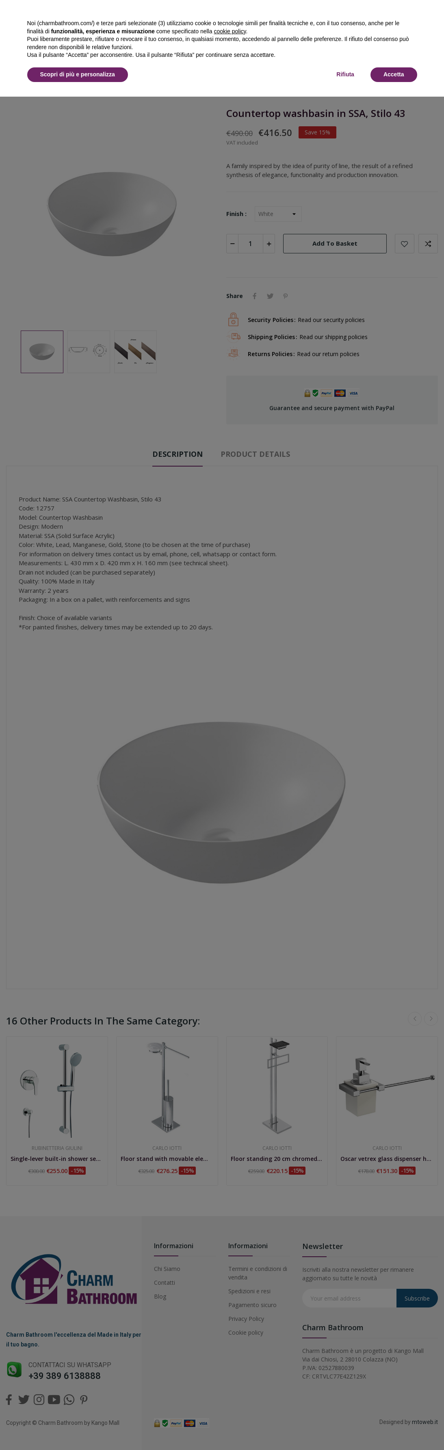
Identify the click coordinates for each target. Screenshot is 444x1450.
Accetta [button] (393, 74)
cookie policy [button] (230, 31)
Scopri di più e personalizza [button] (77, 74)
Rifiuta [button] (345, 74)
